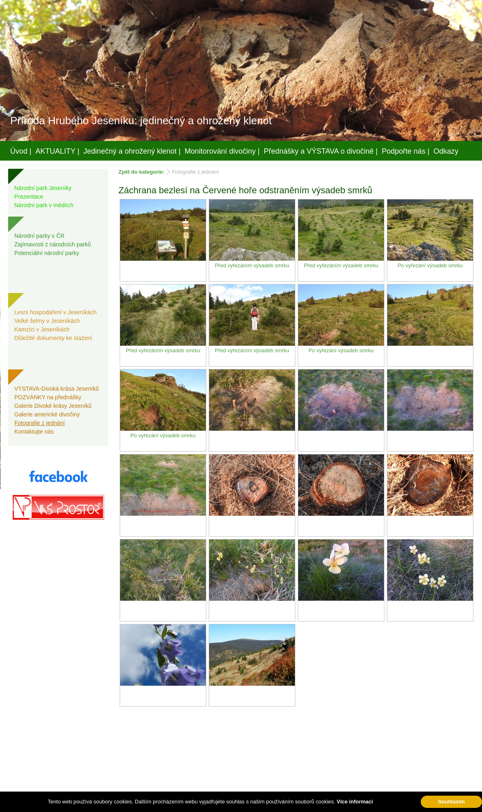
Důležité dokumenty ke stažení (53, 338)
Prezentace (28, 196)
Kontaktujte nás (34, 431)
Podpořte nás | (406, 151)
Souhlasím (451, 802)
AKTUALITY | (57, 151)
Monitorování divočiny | (222, 151)
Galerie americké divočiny (47, 414)
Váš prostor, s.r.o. (233, 804)
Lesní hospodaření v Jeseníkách (55, 312)
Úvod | (20, 151)
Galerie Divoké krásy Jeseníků (52, 406)
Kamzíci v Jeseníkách (41, 329)
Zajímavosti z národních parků (52, 244)
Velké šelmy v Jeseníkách (47, 321)
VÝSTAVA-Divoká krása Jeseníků (56, 388)
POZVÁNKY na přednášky (47, 397)
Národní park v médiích (44, 205)
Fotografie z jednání (39, 423)
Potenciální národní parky (46, 253)
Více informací (355, 802)
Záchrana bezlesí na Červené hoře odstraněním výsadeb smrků (245, 190)
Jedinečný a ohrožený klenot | (132, 151)
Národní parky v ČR (39, 236)
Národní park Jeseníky (42, 188)
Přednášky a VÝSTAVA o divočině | (321, 151)
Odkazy (445, 151)
